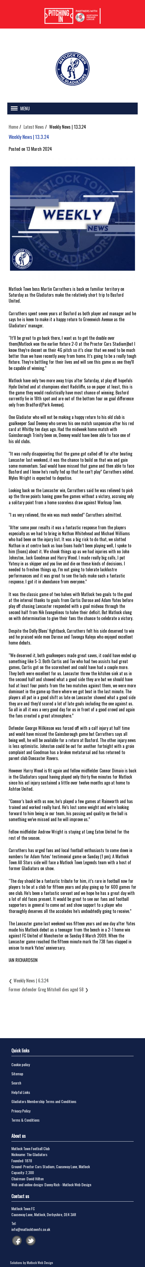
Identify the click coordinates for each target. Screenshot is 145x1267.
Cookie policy (20, 1064)
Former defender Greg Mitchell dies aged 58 (46, 989)
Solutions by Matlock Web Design (31, 1262)
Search (16, 1083)
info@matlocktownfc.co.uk (30, 1229)
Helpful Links (20, 1092)
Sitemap (17, 1073)
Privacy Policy (20, 1111)
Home (13, 127)
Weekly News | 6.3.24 (31, 981)
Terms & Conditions (25, 1120)
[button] (19, 109)
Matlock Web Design (76, 1184)
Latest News (34, 127)
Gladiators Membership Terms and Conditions (43, 1101)
